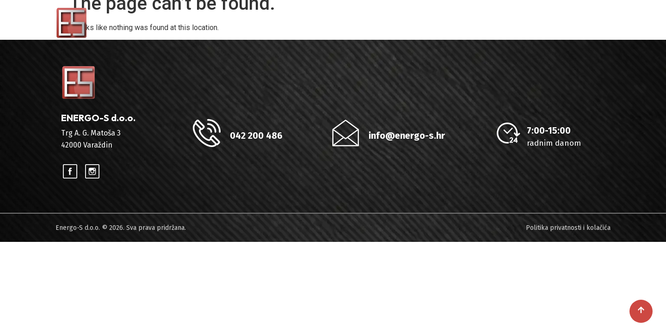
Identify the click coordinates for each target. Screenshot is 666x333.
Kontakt (584, 22)
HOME (340, 22)
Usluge (432, 22)
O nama (381, 22)
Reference (492, 22)
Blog (540, 22)
